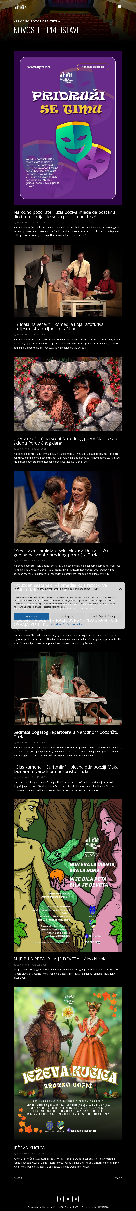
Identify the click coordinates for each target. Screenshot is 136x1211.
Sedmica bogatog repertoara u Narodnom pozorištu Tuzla (66, 734)
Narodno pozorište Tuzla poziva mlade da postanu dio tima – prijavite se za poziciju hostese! (64, 214)
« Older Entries (22, 1177)
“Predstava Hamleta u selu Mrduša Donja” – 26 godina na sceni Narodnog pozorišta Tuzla (61, 552)
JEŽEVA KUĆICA (29, 1148)
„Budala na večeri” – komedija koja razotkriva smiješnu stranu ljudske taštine (59, 326)
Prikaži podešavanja (104, 616)
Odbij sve (68, 616)
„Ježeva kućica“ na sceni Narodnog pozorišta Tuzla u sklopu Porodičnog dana (66, 440)
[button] (120, 589)
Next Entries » (114, 1177)
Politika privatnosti (76, 624)
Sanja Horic (23, 222)
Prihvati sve (31, 616)
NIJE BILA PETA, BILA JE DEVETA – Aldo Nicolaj (61, 959)
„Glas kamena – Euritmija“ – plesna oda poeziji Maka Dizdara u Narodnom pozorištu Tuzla (66, 769)
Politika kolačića (57, 624)
